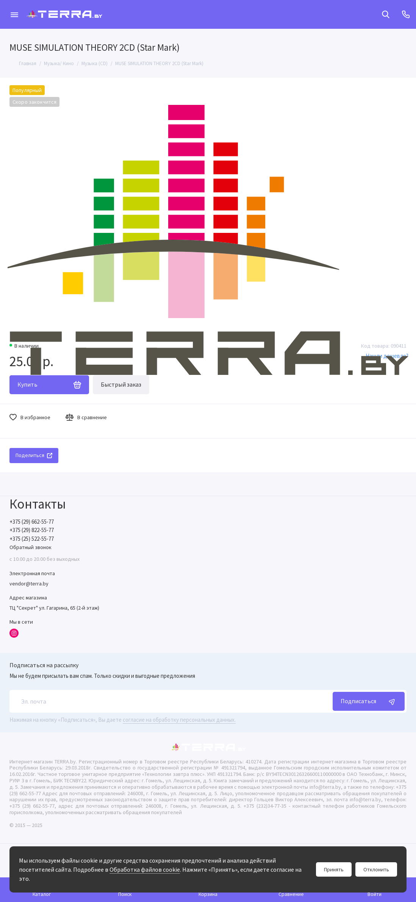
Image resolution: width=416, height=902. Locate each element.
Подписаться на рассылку (43, 665)
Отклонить (376, 869)
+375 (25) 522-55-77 (31, 538)
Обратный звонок (30, 547)
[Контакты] (405, 14)
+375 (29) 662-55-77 (31, 521)
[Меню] (14, 14)
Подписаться (369, 701)
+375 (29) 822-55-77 (31, 530)
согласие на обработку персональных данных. (179, 719)
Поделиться (34, 455)
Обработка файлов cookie (144, 869)
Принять (334, 869)
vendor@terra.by (28, 583)
